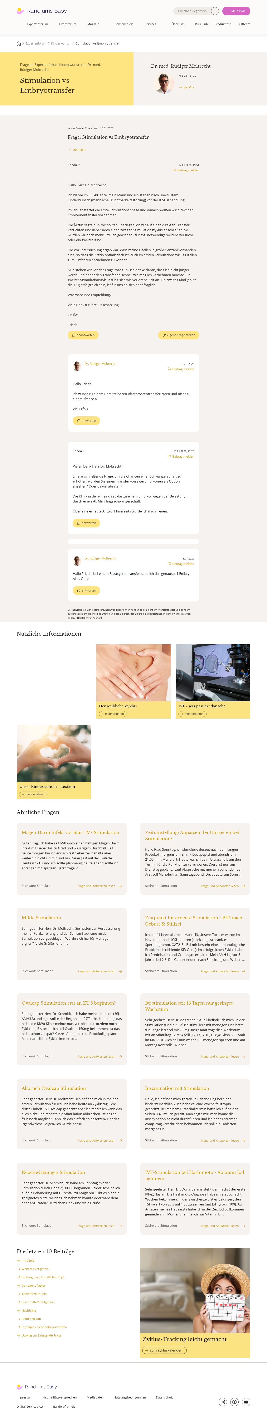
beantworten (86, 335)
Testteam (243, 24)
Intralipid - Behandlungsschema (44, 1327)
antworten (89, 421)
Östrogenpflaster (33, 1285)
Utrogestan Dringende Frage (41, 1335)
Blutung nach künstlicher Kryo (43, 1277)
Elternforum (67, 24)
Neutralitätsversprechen (60, 1397)
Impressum (25, 1397)
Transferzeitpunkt (34, 1294)
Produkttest (223, 24)
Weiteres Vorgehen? (35, 1269)
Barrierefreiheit (64, 1406)
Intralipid (28, 1260)
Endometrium (31, 1319)
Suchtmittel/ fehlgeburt (38, 1302)
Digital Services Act (30, 1406)
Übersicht (79, 150)
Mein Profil (238, 11)
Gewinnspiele (124, 24)
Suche (215, 11)
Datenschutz (165, 1397)
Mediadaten (95, 1397)
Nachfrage (29, 1310)
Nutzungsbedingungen (130, 1397)
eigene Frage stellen (181, 335)
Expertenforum (37, 24)
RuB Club (201, 24)
